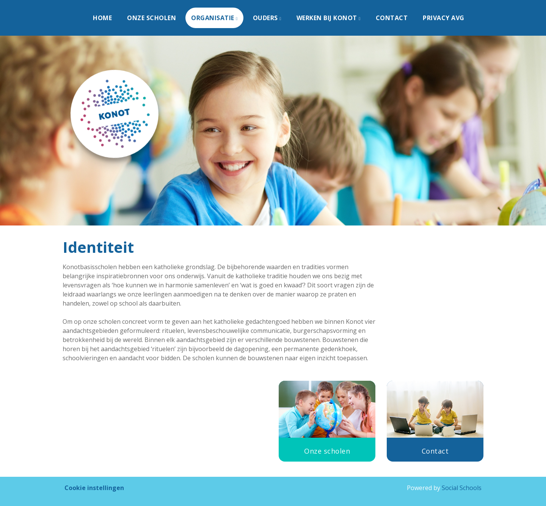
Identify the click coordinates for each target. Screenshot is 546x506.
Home (102, 18)
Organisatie (213, 18)
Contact (392, 18)
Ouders (266, 18)
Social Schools (462, 488)
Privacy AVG (443, 18)
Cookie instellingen (94, 488)
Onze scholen (151, 18)
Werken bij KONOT (328, 18)
